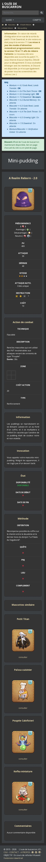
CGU (6, 852)
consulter (23, 657)
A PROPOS (25, 852)
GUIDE (9, 20)
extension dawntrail (14, 858)
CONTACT (14, 852)
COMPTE (37, 20)
